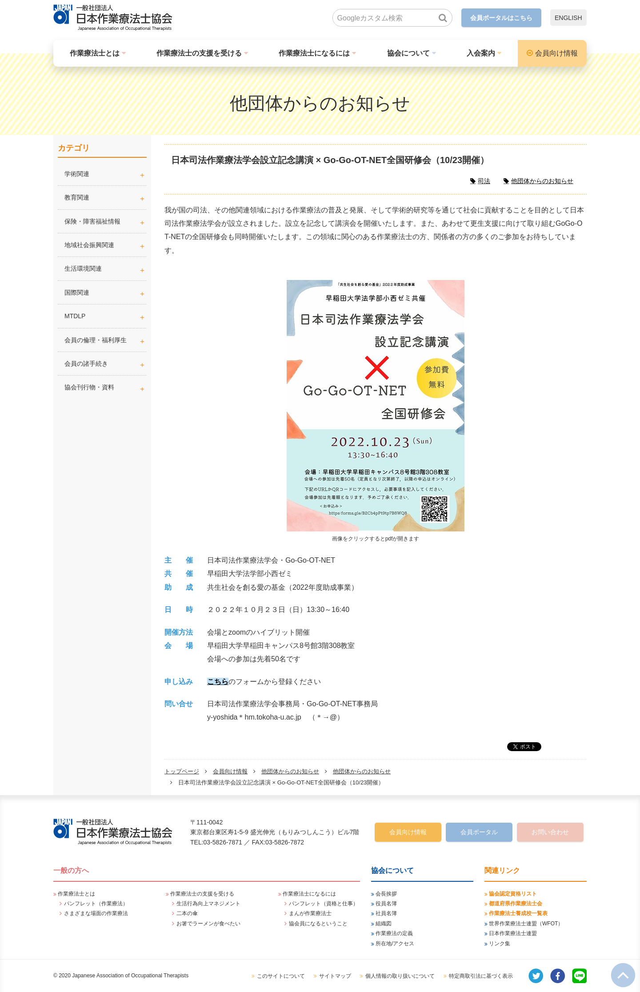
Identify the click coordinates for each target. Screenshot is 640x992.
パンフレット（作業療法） (96, 903)
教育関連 (76, 197)
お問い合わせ (550, 832)
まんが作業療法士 (310, 913)
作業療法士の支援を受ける (199, 53)
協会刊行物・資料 (89, 387)
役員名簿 (386, 903)
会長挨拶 (386, 894)
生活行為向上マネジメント (208, 903)
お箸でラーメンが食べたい (208, 923)
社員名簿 (386, 913)
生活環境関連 (83, 268)
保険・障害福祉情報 (92, 221)
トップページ (181, 771)
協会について (408, 53)
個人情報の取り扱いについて (400, 976)
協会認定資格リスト (513, 894)
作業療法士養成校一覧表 (518, 913)
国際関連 (76, 292)
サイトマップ (335, 976)
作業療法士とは (95, 53)
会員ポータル (479, 832)
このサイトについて (281, 976)
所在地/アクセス (395, 943)
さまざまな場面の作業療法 (96, 913)
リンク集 (499, 943)
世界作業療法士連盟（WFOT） (526, 923)
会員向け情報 (556, 53)
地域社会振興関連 (89, 244)
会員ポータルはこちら (501, 17)
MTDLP (105, 316)
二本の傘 (187, 913)
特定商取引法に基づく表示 (481, 976)
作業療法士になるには (314, 53)
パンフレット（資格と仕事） (323, 903)
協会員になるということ (318, 923)
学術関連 (105, 173)
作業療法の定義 (394, 933)
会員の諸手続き (86, 363)
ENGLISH (568, 17)
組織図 (384, 923)
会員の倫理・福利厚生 (95, 340)
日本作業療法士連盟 (513, 933)
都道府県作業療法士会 (515, 903)
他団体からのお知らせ (290, 771)
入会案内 (481, 53)
